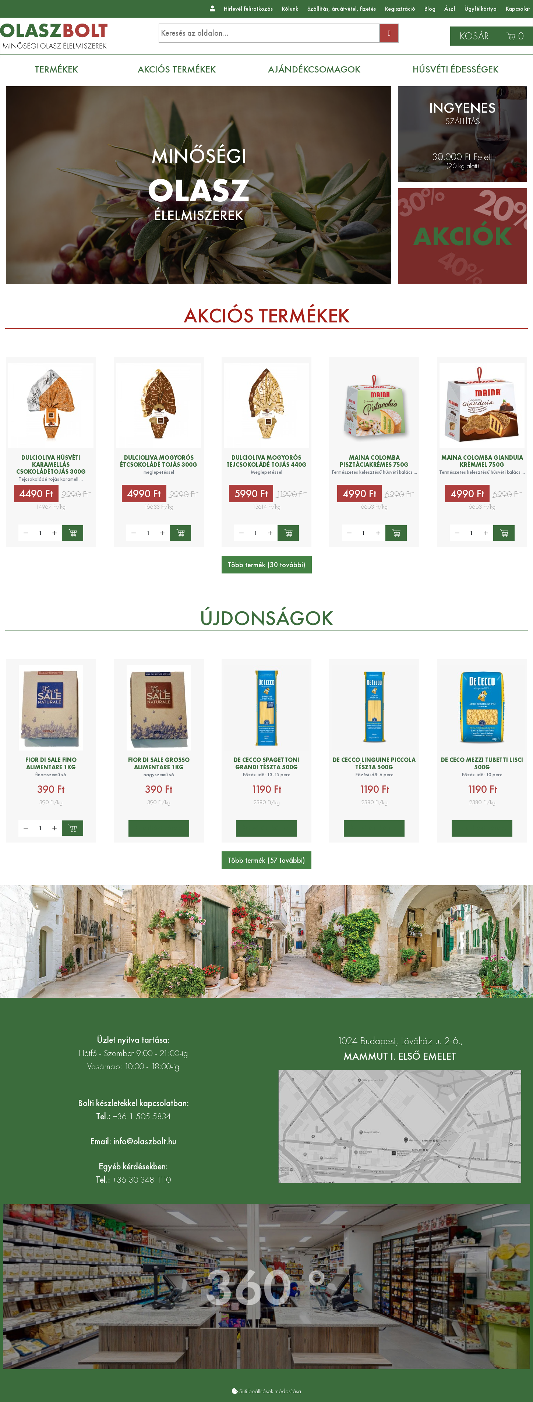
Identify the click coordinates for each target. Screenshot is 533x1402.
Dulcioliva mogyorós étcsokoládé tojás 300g (158, 461)
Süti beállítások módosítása (270, 1391)
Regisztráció (400, 9)
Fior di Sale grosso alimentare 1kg (159, 763)
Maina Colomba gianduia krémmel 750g (482, 461)
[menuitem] (60, 69)
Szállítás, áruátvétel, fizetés (341, 9)
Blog (429, 9)
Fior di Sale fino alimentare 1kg (51, 763)
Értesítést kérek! (159, 828)
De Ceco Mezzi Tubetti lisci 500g (482, 763)
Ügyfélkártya (481, 9)
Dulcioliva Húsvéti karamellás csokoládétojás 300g (51, 465)
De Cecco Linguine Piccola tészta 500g (374, 763)
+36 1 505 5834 (142, 1116)
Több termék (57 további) (266, 860)
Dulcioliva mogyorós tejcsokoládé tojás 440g (266, 461)
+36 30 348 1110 (141, 1179)
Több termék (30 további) (267, 564)
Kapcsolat (518, 9)
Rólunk (290, 9)
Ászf (449, 9)
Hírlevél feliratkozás (248, 9)
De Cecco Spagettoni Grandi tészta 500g (266, 763)
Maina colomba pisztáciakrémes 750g (374, 461)
